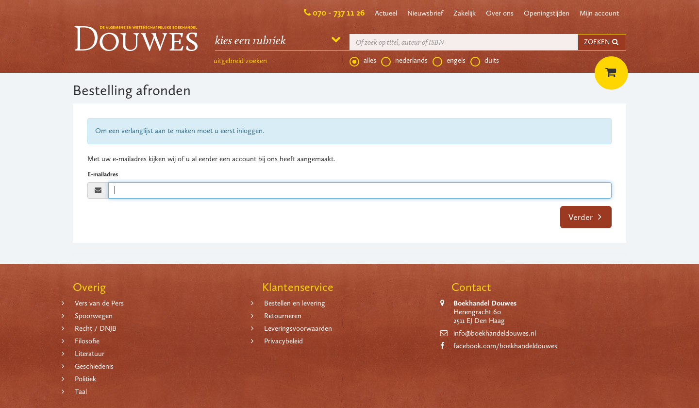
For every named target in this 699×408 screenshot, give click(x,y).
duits (484, 61)
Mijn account (599, 13)
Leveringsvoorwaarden (298, 328)
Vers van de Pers (99, 303)
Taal (81, 391)
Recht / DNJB (95, 328)
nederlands (404, 61)
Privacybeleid (283, 341)
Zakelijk (464, 13)
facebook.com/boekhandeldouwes (505, 345)
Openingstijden (546, 13)
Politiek (85, 378)
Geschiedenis (94, 366)
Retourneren (282, 315)
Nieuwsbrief (425, 13)
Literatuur (89, 353)
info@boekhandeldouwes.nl (494, 333)
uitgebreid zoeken (240, 60)
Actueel (386, 13)
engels (449, 61)
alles (363, 61)
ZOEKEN (602, 42)
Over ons (500, 13)
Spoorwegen (94, 315)
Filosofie (87, 341)
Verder (585, 217)
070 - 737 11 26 (339, 12)
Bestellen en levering (294, 303)
